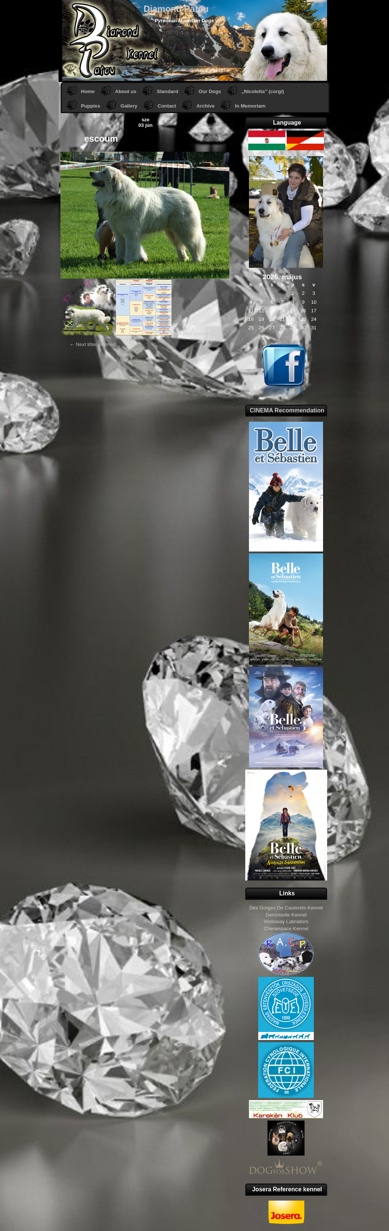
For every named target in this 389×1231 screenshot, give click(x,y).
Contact (167, 106)
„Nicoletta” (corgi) (263, 91)
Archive (205, 106)
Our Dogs (210, 91)
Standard (167, 91)
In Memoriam (250, 106)
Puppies (90, 106)
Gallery (128, 106)
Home (88, 91)
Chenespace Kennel (286, 928)
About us (126, 91)
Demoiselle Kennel (286, 915)
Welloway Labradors (286, 921)
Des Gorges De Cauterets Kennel (286, 908)
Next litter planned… (194, 333)
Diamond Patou (176, 9)
